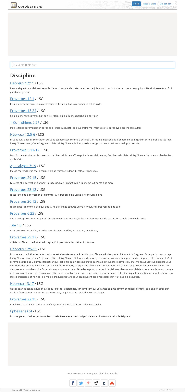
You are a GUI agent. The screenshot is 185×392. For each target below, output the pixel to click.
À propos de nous (166, 390)
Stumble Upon (112, 383)
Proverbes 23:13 (23, 189)
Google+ (88, 383)
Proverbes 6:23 (22, 213)
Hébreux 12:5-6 (22, 134)
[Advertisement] (92, 34)
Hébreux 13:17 (22, 283)
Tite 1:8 (16, 225)
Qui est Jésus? (166, 3)
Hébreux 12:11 (22, 83)
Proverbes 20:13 (23, 201)
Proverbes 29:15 (23, 177)
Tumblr (104, 383)
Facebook (73, 383)
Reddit (96, 383)
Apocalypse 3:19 (23, 165)
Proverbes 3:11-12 (24, 150)
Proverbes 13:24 (23, 110)
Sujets (136, 3)
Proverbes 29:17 (23, 237)
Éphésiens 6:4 (21, 311)
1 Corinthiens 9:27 (24, 122)
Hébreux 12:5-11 (23, 248)
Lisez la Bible (149, 3)
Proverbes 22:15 (23, 299)
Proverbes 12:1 (22, 98)
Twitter (80, 383)
